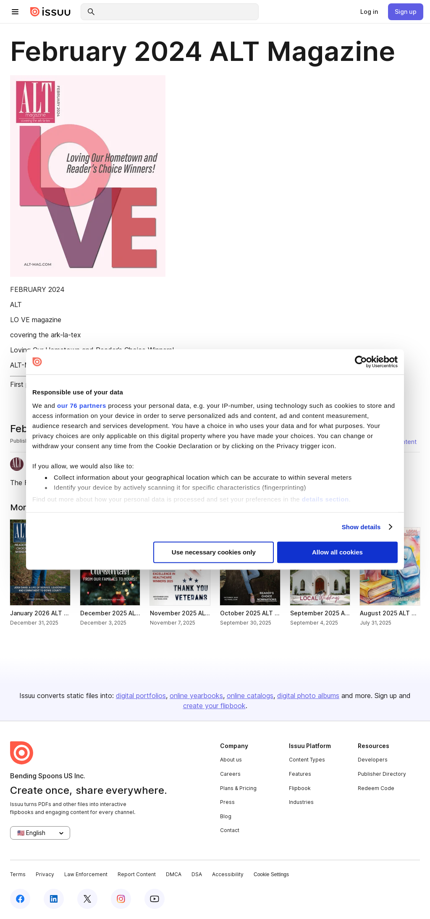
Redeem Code (376, 788)
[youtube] (154, 899)
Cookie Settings (271, 874)
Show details (361, 526)
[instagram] (121, 899)
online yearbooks (196, 695)
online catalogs (250, 695)
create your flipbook (214, 705)
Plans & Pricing (238, 788)
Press (227, 802)
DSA (196, 874)
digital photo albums (308, 695)
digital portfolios (141, 695)
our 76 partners (81, 405)
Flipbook (300, 788)
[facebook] (20, 899)
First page (25, 384)
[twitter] (87, 899)
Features (300, 774)
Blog (225, 816)
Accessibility (228, 874)
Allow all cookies (337, 552)
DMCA (173, 874)
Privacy (45, 874)
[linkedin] (54, 899)
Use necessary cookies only (214, 552)
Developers (373, 759)
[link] (369, 11)
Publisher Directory (382, 774)
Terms (18, 874)
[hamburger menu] (15, 11)
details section (325, 499)
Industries (301, 802)
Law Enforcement (86, 874)
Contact (229, 830)
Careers (230, 774)
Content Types (307, 759)
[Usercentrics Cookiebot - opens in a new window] (361, 361)
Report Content (137, 874)
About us (231, 759)
